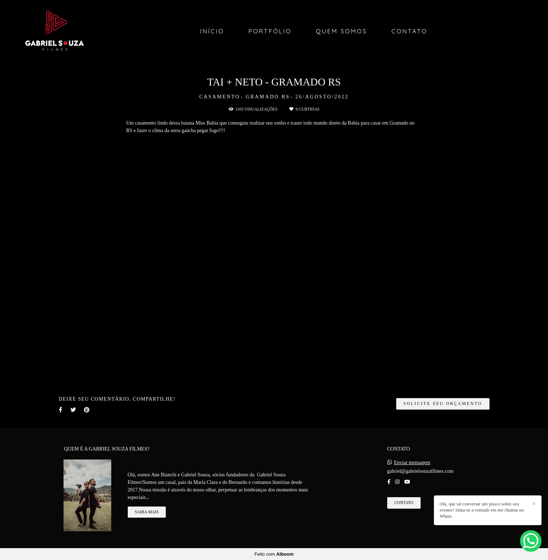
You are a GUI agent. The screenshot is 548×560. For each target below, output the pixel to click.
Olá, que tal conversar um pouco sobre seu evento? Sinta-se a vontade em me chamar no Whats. (482, 510)
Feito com (274, 554)
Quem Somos (341, 31)
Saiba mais (147, 512)
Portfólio (270, 31)
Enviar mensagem (412, 462)
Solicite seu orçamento (442, 403)
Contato (409, 31)
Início (212, 31)
